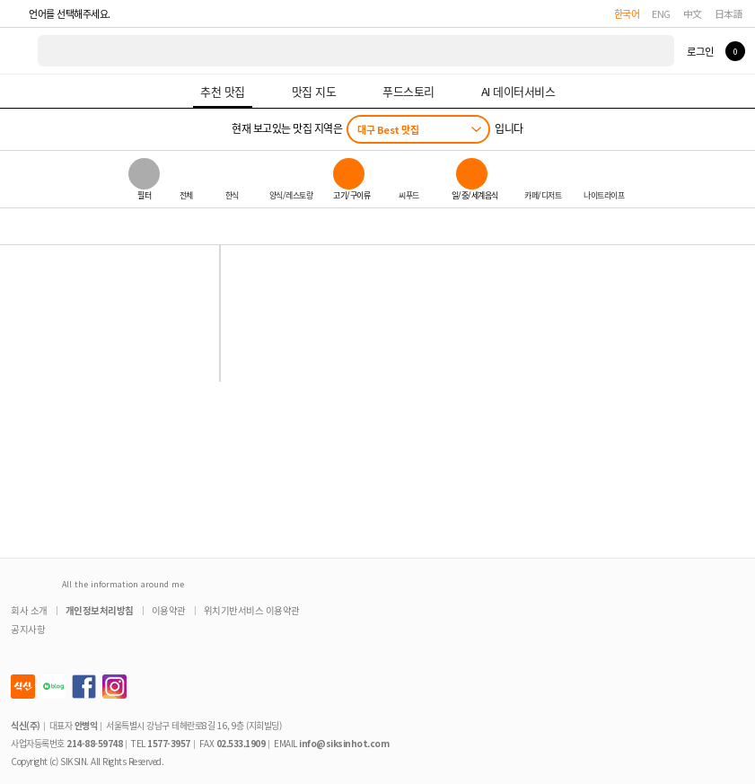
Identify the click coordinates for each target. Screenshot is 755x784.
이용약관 (169, 610)
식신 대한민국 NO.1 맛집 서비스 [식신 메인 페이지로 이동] (20, 50)
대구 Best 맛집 (387, 129)
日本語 (729, 13)
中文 (692, 13)
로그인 (700, 51)
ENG (661, 13)
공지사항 (28, 629)
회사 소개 (29, 610)
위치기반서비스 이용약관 (252, 610)
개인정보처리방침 (100, 610)
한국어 (627, 13)
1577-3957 (168, 743)
